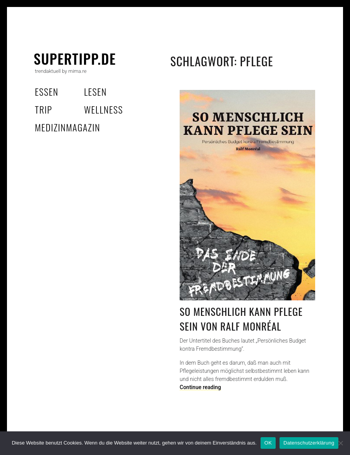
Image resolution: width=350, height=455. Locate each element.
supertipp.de (75, 58)
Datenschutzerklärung (308, 443)
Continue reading (200, 387)
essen (46, 91)
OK (268, 443)
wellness (103, 109)
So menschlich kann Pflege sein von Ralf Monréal (241, 319)
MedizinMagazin (67, 127)
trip (43, 109)
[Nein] (340, 443)
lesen (95, 91)
